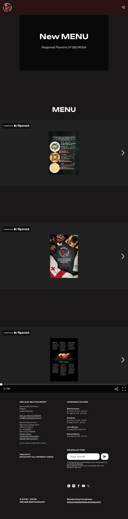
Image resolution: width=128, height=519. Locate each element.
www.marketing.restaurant (84, 502)
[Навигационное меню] (123, 7)
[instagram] (74, 486)
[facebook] (78, 486)
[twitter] (88, 486)
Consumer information (29, 436)
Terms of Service (74, 467)
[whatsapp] (69, 486)
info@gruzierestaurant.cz (30, 418)
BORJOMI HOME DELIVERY (33, 443)
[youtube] (83, 486)
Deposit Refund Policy (29, 439)
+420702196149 (33, 416)
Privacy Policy (25, 434)
